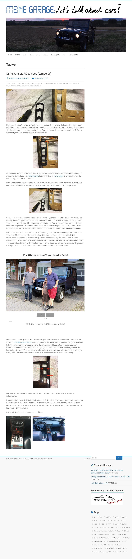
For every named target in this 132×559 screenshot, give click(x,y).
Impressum (73, 55)
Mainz (95, 538)
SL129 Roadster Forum (23, 342)
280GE (124, 517)
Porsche (96, 545)
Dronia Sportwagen (124, 527)
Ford (118, 531)
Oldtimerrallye (98, 541)
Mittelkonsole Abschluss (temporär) (28, 73)
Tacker (29, 86)
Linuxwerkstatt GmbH (45, 458)
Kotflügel (123, 534)
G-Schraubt (39, 78)
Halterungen (58, 176)
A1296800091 (34, 83)
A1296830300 (42, 83)
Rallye (119, 545)
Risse (25, 86)
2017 (109, 524)
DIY (64, 55)
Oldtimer (127, 538)
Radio (22, 86)
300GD (96, 520)
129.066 (23, 83)
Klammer (65, 83)
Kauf (114, 534)
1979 (124, 520)
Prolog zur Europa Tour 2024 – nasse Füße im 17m (110, 477)
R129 (32, 55)
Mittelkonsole (13, 86)
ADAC (116, 524)
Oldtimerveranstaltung (113, 541)
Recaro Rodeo (98, 548)
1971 (117, 520)
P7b (38, 55)
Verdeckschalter (36, 86)
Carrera (104, 527)
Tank (101, 552)
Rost (95, 552)
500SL (27, 83)
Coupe (112, 527)
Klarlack (70, 83)
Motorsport (55, 55)
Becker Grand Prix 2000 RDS (54, 83)
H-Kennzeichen (105, 534)
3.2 (95, 517)
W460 (17, 55)
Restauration (110, 548)
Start (10, 55)
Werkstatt (118, 552)
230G (116, 517)
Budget (124, 524)
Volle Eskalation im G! (99, 483)
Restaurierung (122, 548)
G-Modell (126, 531)
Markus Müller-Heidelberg (19, 78)
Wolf (126, 552)
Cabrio (96, 527)
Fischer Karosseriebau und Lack (103, 531)
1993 (102, 524)
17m (100, 517)
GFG (95, 534)
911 (24, 55)
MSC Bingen (117, 538)
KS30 (45, 55)
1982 (95, 524)
